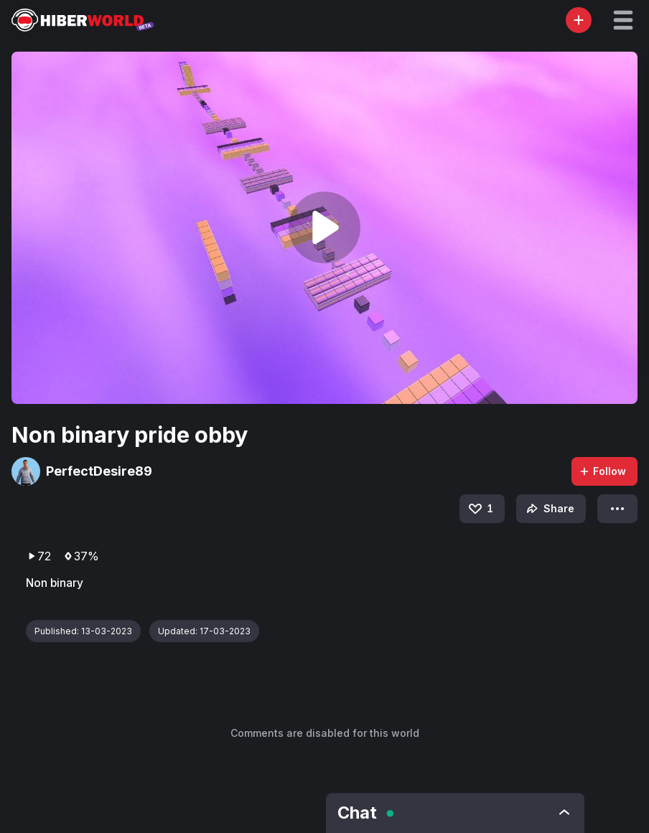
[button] (623, 20)
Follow (602, 471)
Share (548, 508)
